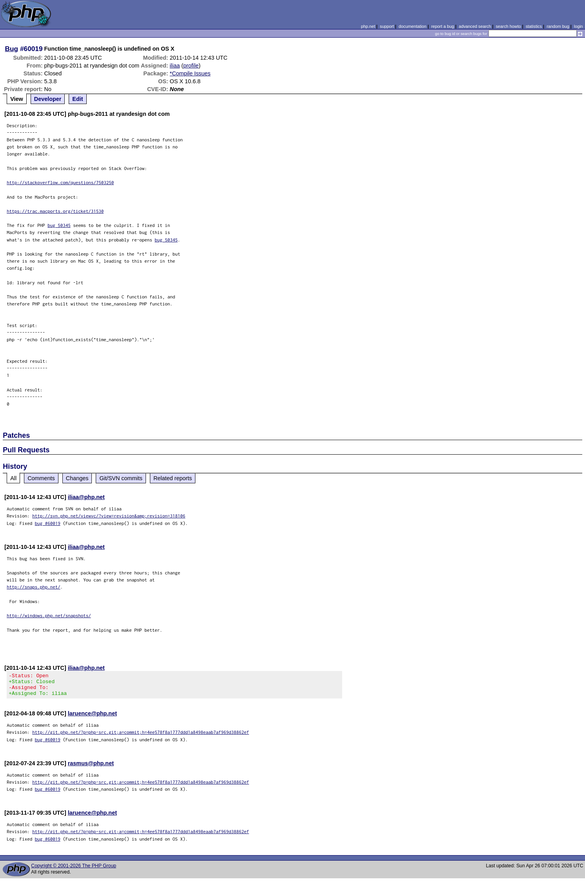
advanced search (475, 26)
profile (191, 65)
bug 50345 (59, 225)
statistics (534, 26)
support (387, 26)
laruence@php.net (92, 718)
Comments (41, 478)
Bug (11, 49)
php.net (368, 26)
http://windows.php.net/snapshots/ (49, 615)
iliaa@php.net (86, 497)
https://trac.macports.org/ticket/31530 (55, 211)
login (578, 26)
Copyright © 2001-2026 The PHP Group (73, 870)
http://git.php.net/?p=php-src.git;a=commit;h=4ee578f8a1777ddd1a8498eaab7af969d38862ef (140, 736)
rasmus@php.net (91, 768)
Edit (77, 99)
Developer (48, 99)
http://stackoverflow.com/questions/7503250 (60, 182)
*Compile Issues (190, 73)
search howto (508, 26)
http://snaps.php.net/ (33, 586)
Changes (77, 478)
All (13, 478)
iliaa (175, 65)
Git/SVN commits (120, 478)
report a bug (442, 26)
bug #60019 (47, 523)
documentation (412, 26)
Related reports (172, 478)
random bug (558, 26)
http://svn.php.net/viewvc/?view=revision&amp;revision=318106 (108, 515)
